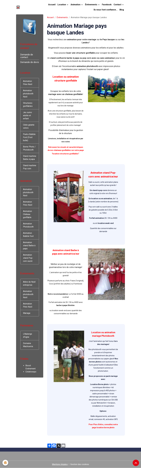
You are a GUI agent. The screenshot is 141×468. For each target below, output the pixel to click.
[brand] (18, 7)
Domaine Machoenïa (28, 345)
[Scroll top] (136, 463)
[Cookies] (5, 463)
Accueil (51, 4)
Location (62, 4)
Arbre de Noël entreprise (29, 283)
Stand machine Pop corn (29, 167)
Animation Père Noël (27, 82)
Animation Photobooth (28, 225)
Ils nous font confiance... (105, 9)
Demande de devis (29, 62)
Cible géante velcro (28, 126)
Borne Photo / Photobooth (29, 148)
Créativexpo (30, 371)
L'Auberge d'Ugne (27, 335)
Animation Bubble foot (28, 234)
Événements (91, 4)
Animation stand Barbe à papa (29, 245)
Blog (122, 9)
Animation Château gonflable (27, 214)
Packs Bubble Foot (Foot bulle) (29, 137)
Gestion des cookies (79, 464)
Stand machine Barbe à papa (29, 157)
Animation (76, 4)
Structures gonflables (28, 104)
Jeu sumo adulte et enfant (27, 115)
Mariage (26, 313)
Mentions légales (60, 464)
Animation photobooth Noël (28, 93)
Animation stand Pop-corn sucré (28, 258)
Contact (118, 4)
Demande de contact (26, 56)
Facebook (107, 4)
